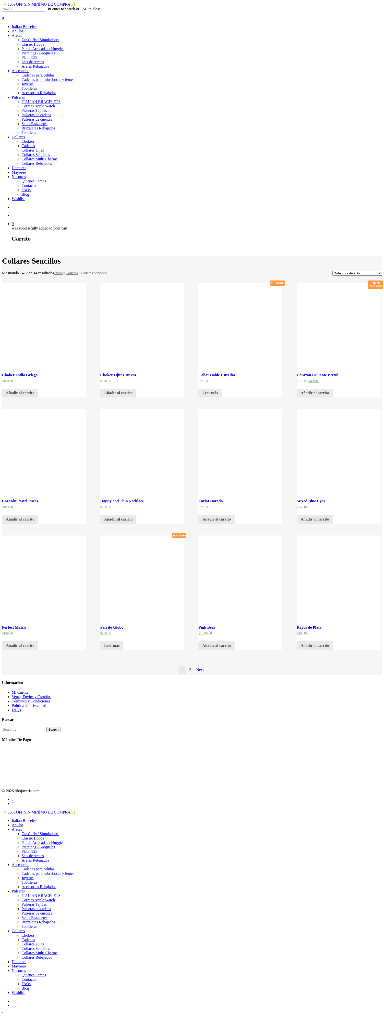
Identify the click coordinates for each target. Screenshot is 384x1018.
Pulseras (18, 97)
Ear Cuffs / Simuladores (40, 40)
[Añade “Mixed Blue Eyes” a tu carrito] (315, 519)
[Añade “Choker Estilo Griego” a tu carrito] (20, 393)
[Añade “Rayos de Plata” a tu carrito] (315, 645)
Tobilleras (29, 88)
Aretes (17, 35)
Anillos (17, 31)
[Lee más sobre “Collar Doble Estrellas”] (210, 393)
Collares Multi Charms (40, 159)
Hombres (19, 168)
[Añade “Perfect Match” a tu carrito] (20, 645)
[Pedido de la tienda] (357, 273)
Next (200, 670)
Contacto (29, 185)
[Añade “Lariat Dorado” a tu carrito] (216, 519)
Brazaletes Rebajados (38, 128)
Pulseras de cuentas (37, 119)
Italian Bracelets (24, 27)
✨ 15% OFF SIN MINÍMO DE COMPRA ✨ (39, 4)
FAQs (26, 190)
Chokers (28, 141)
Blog (25, 194)
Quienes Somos (34, 181)
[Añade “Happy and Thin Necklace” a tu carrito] (118, 519)
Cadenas (28, 146)
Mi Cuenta (20, 692)
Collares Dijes (33, 150)
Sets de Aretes (33, 62)
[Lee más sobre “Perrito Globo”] (111, 645)
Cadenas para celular (38, 75)
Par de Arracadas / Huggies (43, 49)
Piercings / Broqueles (38, 53)
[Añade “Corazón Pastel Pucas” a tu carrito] (20, 519)
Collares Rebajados (37, 163)
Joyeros (28, 84)
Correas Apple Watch (38, 106)
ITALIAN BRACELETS (41, 102)
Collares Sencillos (36, 155)
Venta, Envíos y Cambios (31, 697)
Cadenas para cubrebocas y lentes (48, 79)
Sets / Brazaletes (35, 124)
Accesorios (20, 71)
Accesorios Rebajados (39, 93)
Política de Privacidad (29, 705)
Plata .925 (29, 57)
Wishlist (18, 199)
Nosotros (19, 177)
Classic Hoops (33, 44)
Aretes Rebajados (35, 66)
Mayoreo (19, 172)
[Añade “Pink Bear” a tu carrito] (216, 645)
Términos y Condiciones (31, 701)
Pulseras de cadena (36, 115)
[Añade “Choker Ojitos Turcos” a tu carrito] (118, 393)
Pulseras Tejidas (34, 110)
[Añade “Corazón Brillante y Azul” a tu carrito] (315, 393)
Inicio (58, 273)
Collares (18, 137)
